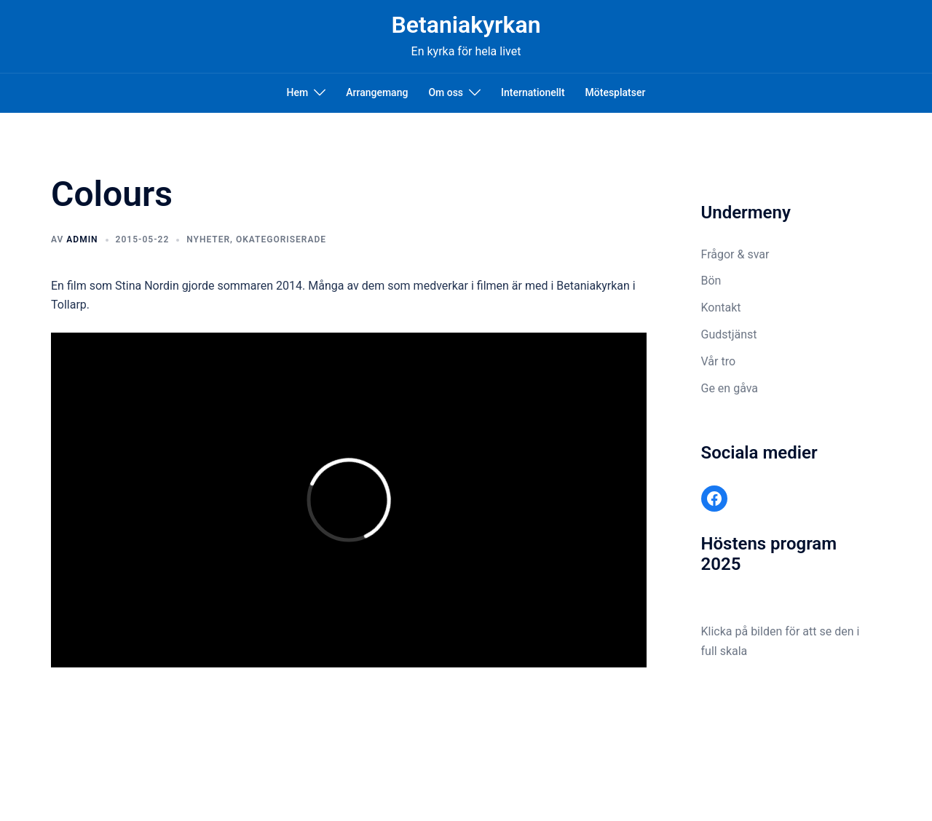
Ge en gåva (730, 388)
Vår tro (718, 361)
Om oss (445, 92)
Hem (298, 92)
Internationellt (532, 92)
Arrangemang (377, 92)
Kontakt (721, 307)
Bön (711, 280)
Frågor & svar (735, 254)
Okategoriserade (281, 239)
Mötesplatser (615, 92)
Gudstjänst (729, 334)
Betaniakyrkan (465, 25)
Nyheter (208, 239)
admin (82, 239)
